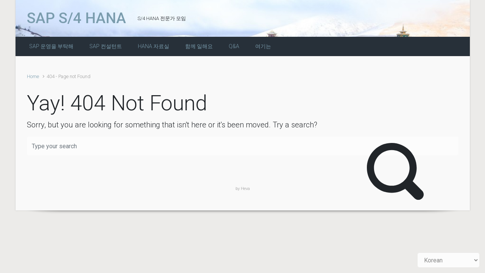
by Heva (242, 188)
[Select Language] (448, 260)
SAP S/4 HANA (76, 18)
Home (33, 76)
